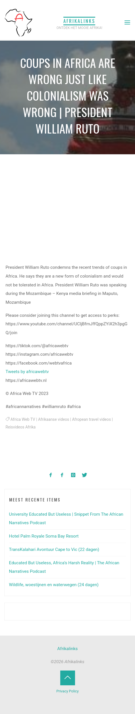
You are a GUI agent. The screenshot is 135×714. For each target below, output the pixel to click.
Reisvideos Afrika (21, 427)
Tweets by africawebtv (27, 371)
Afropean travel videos (91, 419)
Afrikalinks (79, 20)
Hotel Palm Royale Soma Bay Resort (44, 536)
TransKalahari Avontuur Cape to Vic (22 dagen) (54, 549)
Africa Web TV (23, 419)
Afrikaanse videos (53, 419)
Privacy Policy (67, 691)
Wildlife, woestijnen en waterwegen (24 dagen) (54, 584)
